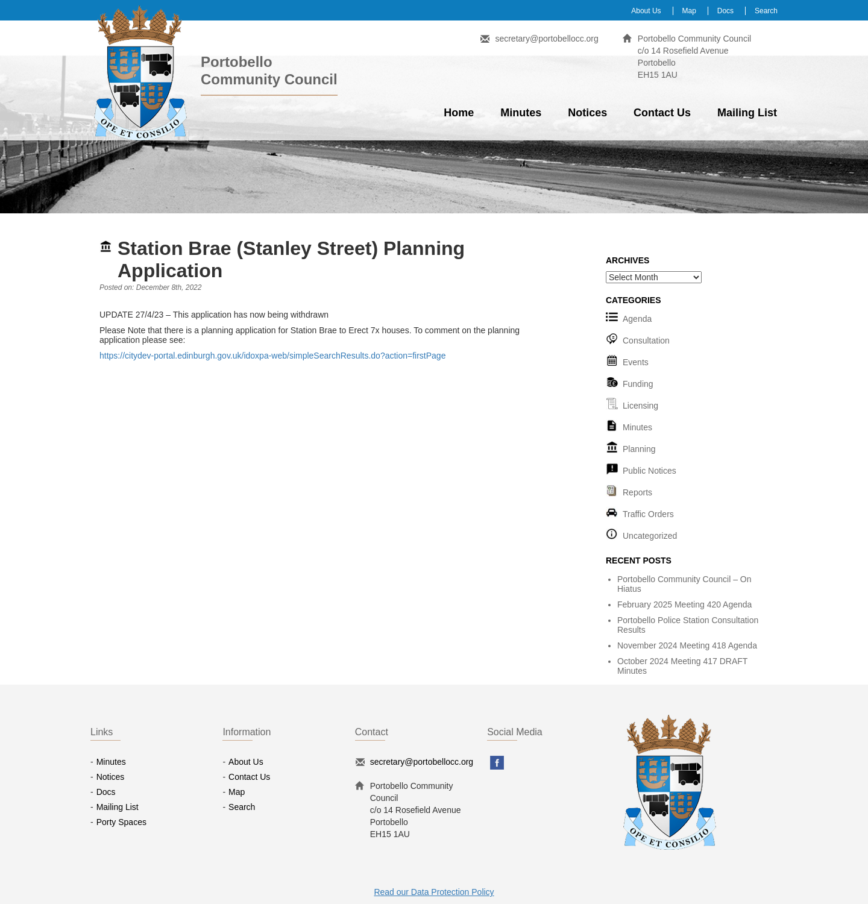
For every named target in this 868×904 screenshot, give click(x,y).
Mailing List (747, 113)
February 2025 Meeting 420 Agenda (684, 604)
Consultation (646, 340)
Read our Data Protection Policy (434, 892)
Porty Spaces (121, 822)
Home (459, 113)
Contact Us (662, 113)
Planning (639, 449)
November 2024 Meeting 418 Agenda (687, 645)
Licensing (640, 405)
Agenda (637, 319)
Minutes (520, 113)
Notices (587, 113)
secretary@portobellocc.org (546, 38)
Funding (638, 384)
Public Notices (649, 471)
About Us (646, 11)
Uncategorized (650, 536)
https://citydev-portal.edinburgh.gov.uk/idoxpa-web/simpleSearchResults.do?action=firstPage (272, 355)
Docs (725, 11)
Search (766, 11)
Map (689, 11)
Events (636, 362)
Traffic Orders (648, 514)
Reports (637, 492)
